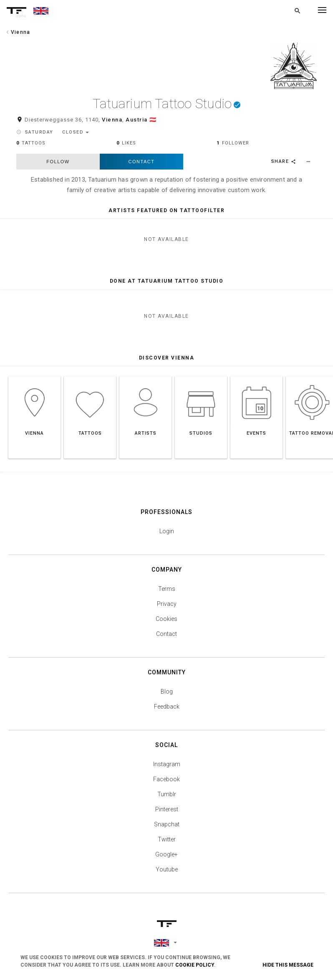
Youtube (167, 872)
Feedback (166, 710)
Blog (167, 694)
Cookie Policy (194, 965)
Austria (137, 123)
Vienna (112, 123)
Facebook (166, 782)
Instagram (166, 767)
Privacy (167, 607)
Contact (142, 164)
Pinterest (166, 812)
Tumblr (166, 797)
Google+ (166, 857)
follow (57, 164)
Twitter (167, 842)
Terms (166, 592)
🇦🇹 (153, 123)
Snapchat (166, 827)
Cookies (166, 622)
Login (166, 534)
